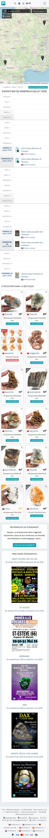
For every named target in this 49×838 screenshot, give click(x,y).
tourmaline (33, 392)
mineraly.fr (14, 824)
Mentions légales (13, 809)
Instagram (33, 818)
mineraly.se (38, 831)
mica (6, 508)
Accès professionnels (29, 812)
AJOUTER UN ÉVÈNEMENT (24, 545)
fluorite (7, 314)
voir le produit (12, 324)
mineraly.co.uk (29, 824)
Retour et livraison (12, 812)
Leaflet (25, 83)
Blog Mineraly (9, 818)
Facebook (22, 818)
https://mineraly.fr (39, 820)
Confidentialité (26, 809)
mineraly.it (24, 827)
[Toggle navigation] (44, 3)
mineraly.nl (10, 831)
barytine (7, 353)
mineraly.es (38, 827)
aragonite (33, 353)
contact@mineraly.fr (20, 820)
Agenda (7, 87)
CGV (3, 809)
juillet (21, 87)
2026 (14, 87)
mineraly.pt (24, 831)
